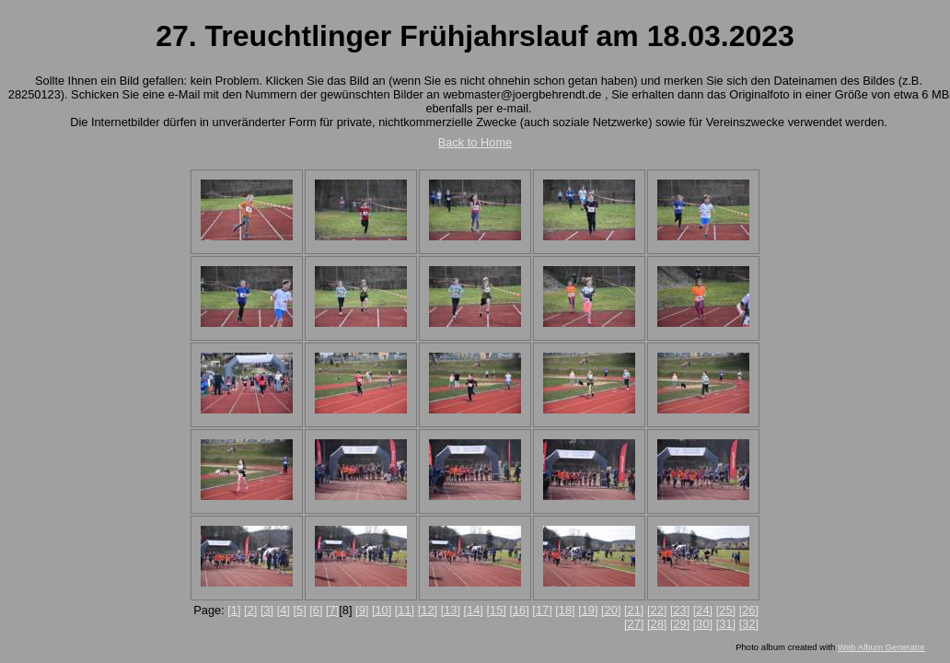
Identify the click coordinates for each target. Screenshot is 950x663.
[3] (267, 610)
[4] (283, 610)
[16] (518, 610)
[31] (726, 624)
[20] (610, 610)
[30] (702, 624)
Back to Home (475, 142)
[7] (332, 610)
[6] (315, 610)
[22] (656, 610)
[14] (473, 610)
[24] (702, 610)
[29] (679, 624)
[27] (633, 624)
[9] (361, 610)
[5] (299, 610)
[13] (450, 610)
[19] (587, 610)
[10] (381, 610)
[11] (404, 610)
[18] (564, 610)
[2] (250, 610)
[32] (749, 624)
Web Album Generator (881, 647)
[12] (427, 610)
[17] (541, 610)
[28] (656, 624)
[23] (679, 610)
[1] (233, 610)
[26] (749, 610)
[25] (726, 610)
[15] (496, 610)
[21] (633, 610)
